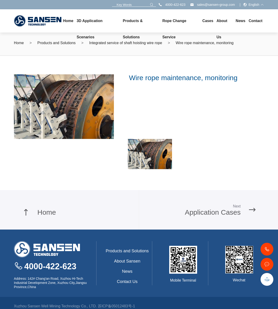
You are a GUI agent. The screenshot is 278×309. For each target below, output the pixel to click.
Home (19, 43)
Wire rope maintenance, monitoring (205, 43)
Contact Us (127, 281)
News (127, 271)
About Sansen (127, 261)
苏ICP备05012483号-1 (116, 306)
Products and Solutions (56, 43)
